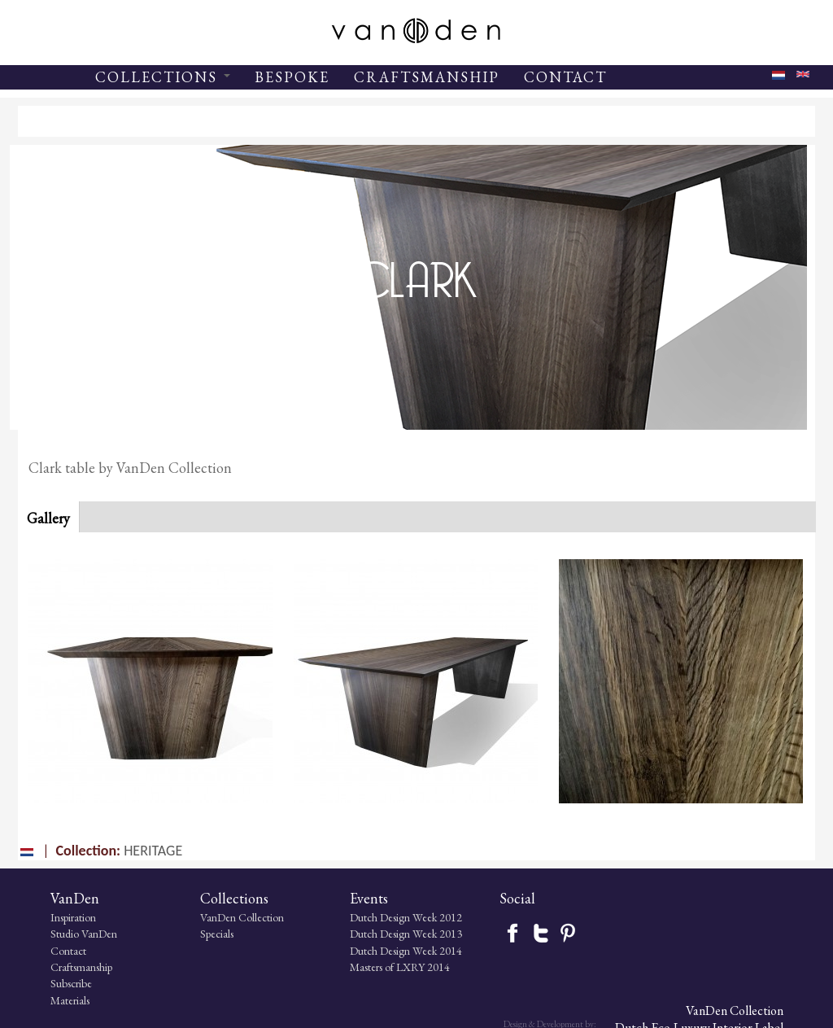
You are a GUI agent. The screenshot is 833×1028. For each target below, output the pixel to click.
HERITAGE (153, 851)
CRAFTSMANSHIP (426, 77)
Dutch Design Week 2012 (361, 917)
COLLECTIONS (162, 77)
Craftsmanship (59, 967)
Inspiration (51, 917)
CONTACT (565, 77)
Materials (48, 1000)
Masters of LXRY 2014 (355, 967)
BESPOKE (292, 77)
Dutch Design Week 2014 (361, 950)
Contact (46, 950)
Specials (183, 934)
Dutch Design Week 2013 (361, 934)
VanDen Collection (209, 917)
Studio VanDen (61, 934)
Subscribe (49, 984)
